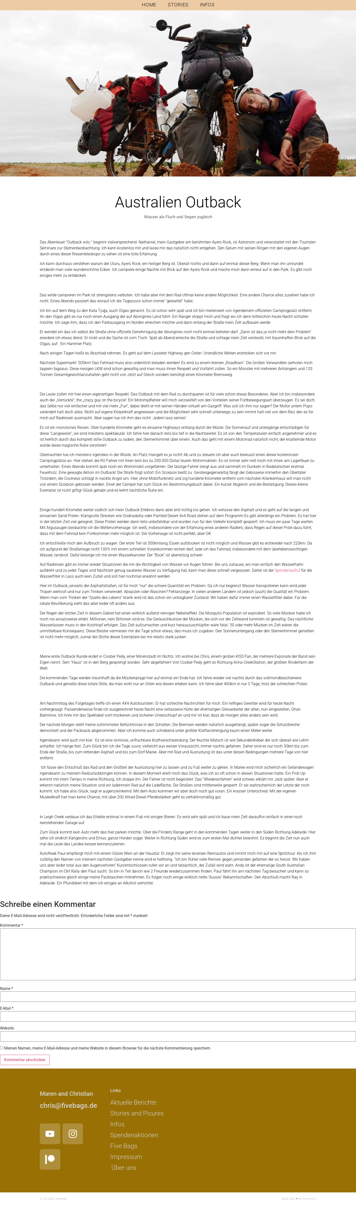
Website (7, 1028)
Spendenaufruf (287, 570)
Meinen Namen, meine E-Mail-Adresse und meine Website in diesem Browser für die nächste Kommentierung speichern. (107, 1048)
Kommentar (11, 925)
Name (6, 989)
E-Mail (7, 1008)
